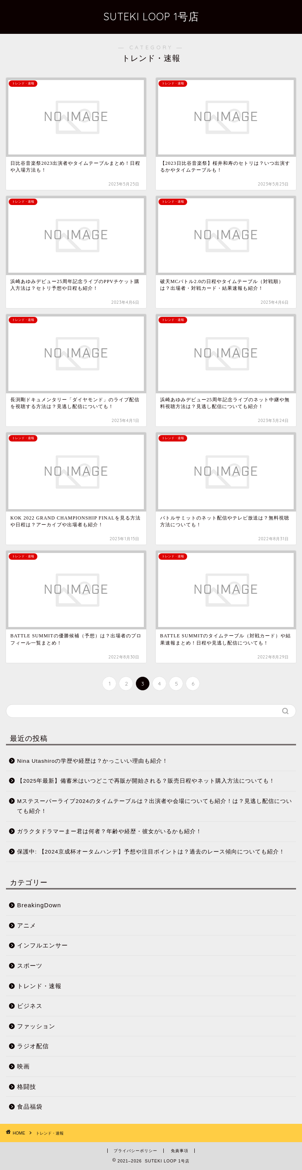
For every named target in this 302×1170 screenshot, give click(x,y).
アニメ (26, 925)
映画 (23, 1066)
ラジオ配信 (33, 1046)
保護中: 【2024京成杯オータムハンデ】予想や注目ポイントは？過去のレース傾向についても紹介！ (151, 852)
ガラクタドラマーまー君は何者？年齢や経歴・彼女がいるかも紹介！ (109, 831)
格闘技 (26, 1086)
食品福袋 (30, 1106)
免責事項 (179, 1151)
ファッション (36, 1026)
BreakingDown (39, 905)
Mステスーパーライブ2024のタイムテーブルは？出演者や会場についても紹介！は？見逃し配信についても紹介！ (154, 806)
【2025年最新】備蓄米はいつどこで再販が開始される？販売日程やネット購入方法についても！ (146, 781)
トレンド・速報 (39, 985)
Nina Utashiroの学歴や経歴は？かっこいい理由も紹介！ (92, 761)
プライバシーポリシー (135, 1151)
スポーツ (30, 965)
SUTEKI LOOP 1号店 (151, 16)
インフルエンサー (42, 945)
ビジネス (30, 1005)
